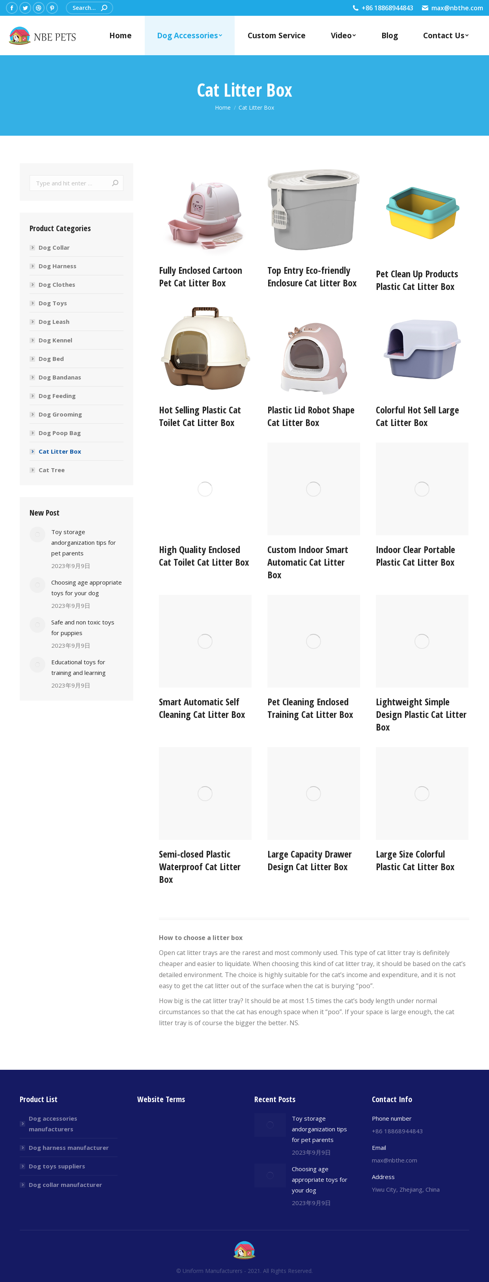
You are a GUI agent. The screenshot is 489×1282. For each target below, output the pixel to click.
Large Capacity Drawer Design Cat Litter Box (309, 860)
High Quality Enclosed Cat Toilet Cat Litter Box (204, 555)
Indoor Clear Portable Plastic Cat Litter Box (415, 555)
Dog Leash (54, 321)
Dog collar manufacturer (65, 1185)
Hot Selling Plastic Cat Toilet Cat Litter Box (200, 416)
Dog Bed (51, 359)
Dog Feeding (57, 396)
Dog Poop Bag (60, 433)
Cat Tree (52, 470)
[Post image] (37, 534)
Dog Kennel (55, 340)
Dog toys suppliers (57, 1166)
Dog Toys (53, 303)
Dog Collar (54, 247)
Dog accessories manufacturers (53, 1123)
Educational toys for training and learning (78, 667)
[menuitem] (120, 35)
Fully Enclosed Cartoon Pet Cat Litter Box (200, 291)
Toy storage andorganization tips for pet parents (83, 542)
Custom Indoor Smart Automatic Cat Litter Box (307, 562)
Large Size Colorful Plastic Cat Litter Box (415, 860)
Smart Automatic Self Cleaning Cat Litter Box (202, 708)
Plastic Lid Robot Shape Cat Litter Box (311, 416)
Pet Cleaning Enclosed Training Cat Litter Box (310, 708)
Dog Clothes (57, 284)
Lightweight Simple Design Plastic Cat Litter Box (421, 714)
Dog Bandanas (60, 377)
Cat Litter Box (60, 451)
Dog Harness (58, 266)
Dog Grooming (60, 414)
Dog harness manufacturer (69, 1147)
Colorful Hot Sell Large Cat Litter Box (417, 416)
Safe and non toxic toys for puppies (82, 627)
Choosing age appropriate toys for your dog (86, 587)
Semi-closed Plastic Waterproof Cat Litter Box (200, 866)
